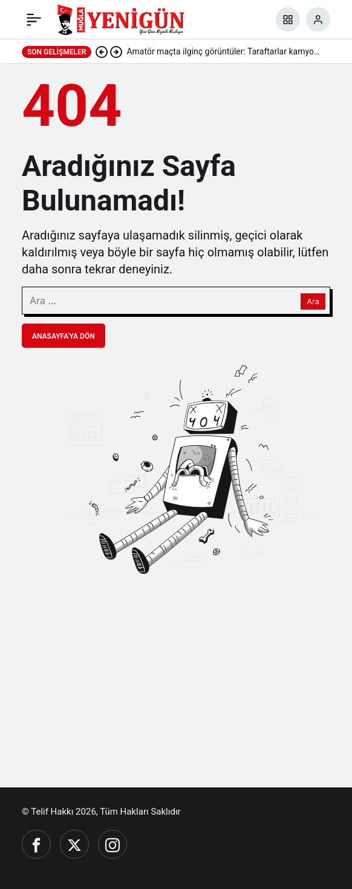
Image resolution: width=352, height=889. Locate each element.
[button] (288, 19)
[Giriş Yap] (318, 19)
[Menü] (34, 19)
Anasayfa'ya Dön (63, 336)
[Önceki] (101, 51)
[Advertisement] (176, 682)
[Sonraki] (116, 51)
